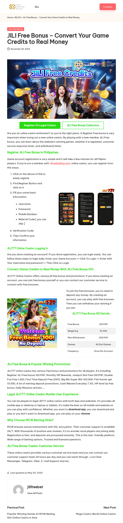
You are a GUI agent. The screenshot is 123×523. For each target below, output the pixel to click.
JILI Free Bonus (16, 22)
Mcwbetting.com (60, 157)
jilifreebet (35, 480)
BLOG (18, 11)
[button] (108, 3)
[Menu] (17, 4)
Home (10, 11)
